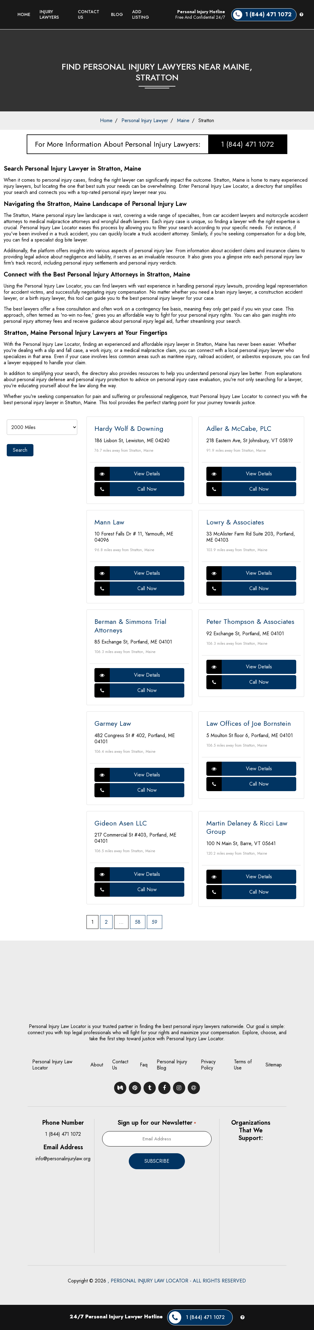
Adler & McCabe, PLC (238, 428)
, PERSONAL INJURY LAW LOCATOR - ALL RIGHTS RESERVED (177, 1280)
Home (23, 14)
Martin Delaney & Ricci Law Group (246, 827)
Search (20, 450)
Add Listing (140, 14)
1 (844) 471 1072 (247, 144)
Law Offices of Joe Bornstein (248, 723)
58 (137, 922)
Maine (183, 120)
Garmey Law (112, 723)
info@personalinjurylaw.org (63, 1158)
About (96, 1064)
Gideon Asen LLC (120, 823)
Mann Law (109, 522)
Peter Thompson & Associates (250, 621)
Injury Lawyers (49, 14)
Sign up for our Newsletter (156, 1123)
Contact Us (88, 14)
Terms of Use (243, 1064)
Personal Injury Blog (172, 1064)
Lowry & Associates (235, 522)
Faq (143, 1064)
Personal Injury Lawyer (144, 120)
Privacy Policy (208, 1064)
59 (154, 922)
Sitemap (274, 1064)
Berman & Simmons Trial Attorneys (130, 626)
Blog (117, 14)
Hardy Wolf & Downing (128, 428)
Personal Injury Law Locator (52, 1064)
